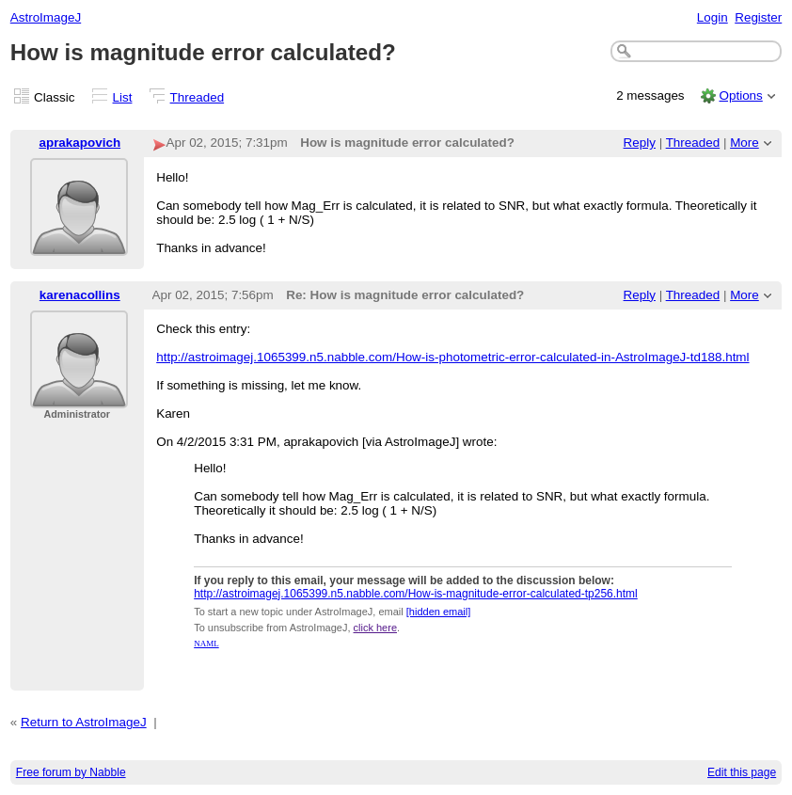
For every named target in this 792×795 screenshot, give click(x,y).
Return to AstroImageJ (84, 722)
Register (758, 17)
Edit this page (741, 772)
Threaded (197, 97)
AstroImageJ (45, 17)
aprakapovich (79, 142)
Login (712, 17)
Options (740, 95)
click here (375, 627)
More (744, 142)
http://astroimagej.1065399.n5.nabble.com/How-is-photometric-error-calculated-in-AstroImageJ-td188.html (452, 357)
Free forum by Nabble (71, 772)
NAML (206, 643)
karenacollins (80, 295)
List (123, 97)
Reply (640, 142)
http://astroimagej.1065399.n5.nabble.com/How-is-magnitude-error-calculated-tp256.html (416, 593)
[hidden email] (438, 611)
